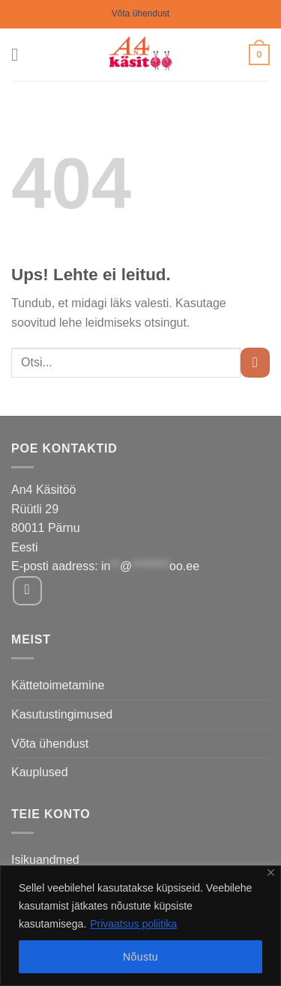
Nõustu (140, 957)
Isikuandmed (45, 859)
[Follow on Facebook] (27, 590)
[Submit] (255, 362)
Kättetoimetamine (58, 685)
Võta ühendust (140, 13)
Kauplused (39, 772)
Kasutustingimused (61, 714)
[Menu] (20, 54)
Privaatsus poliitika (133, 924)
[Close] (271, 872)
